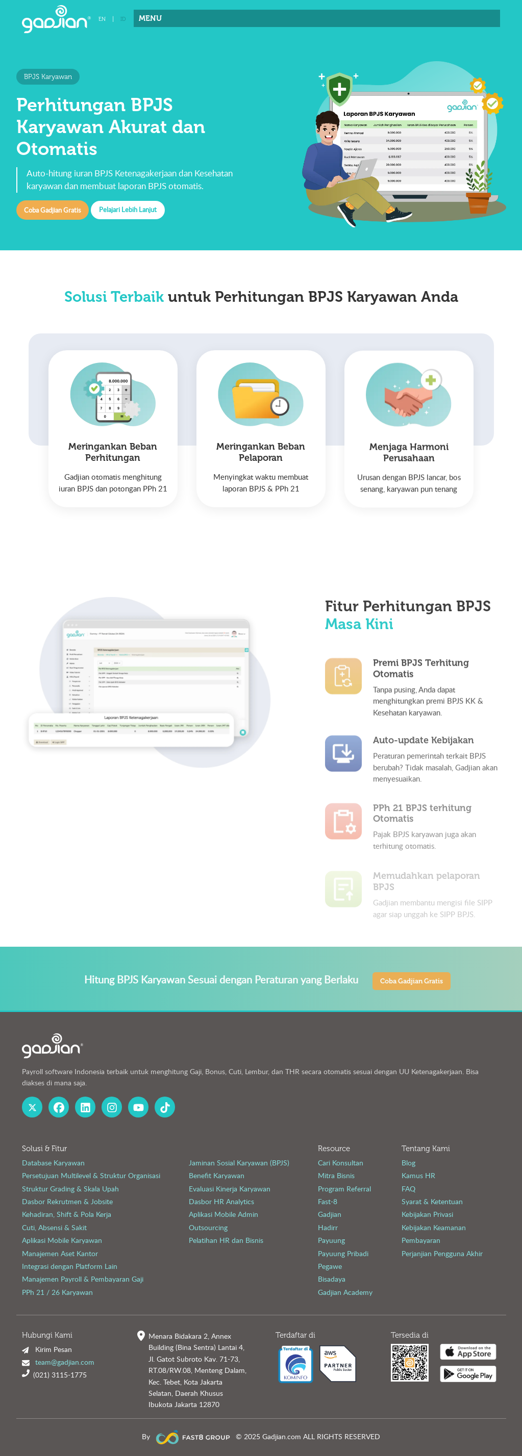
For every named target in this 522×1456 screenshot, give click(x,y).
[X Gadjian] (32, 1107)
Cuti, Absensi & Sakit (54, 1227)
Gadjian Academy (345, 1292)
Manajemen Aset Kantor (60, 1253)
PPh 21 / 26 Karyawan (57, 1292)
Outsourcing (208, 1227)
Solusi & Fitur (44, 1148)
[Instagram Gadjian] (112, 1107)
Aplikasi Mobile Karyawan (62, 1240)
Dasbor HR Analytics (221, 1201)
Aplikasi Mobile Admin (223, 1214)
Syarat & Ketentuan (432, 1201)
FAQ (408, 1188)
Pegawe (330, 1266)
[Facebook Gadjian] (58, 1107)
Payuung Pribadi (343, 1253)
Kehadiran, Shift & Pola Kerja (66, 1214)
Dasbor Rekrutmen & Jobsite (67, 1201)
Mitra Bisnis (336, 1175)
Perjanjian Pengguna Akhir (442, 1253)
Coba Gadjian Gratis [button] (52, 210)
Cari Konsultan (340, 1162)
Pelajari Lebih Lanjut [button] (127, 209)
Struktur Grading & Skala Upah (70, 1188)
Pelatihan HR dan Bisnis (226, 1240)
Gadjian (329, 1214)
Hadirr (328, 1227)
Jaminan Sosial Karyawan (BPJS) (239, 1162)
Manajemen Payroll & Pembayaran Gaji (82, 1279)
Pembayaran (421, 1240)
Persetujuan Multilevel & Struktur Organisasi (91, 1175)
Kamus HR (418, 1175)
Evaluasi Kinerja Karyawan (229, 1188)
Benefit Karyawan (216, 1175)
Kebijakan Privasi (427, 1214)
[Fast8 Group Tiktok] (165, 1107)
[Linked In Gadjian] (85, 1107)
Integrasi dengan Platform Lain (69, 1266)
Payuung (331, 1240)
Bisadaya (331, 1279)
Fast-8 (327, 1201)
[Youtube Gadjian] (138, 1107)
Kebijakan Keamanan (434, 1227)
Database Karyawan (53, 1162)
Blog (408, 1162)
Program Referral (344, 1188)
